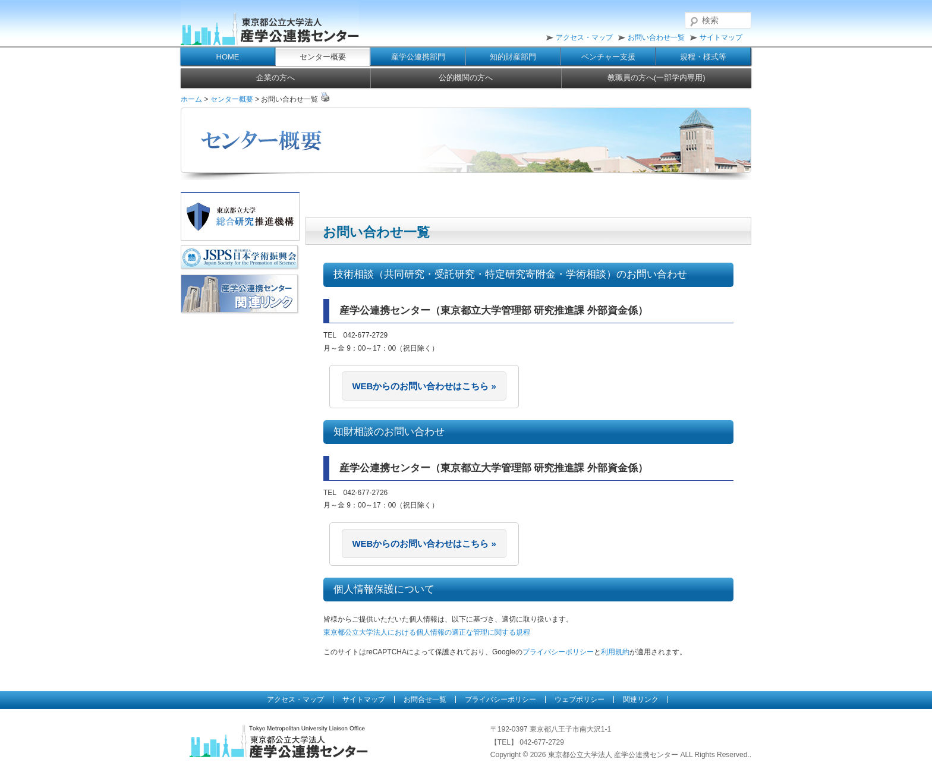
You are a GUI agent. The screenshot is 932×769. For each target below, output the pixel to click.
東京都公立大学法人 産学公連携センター (270, 24)
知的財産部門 (513, 56)
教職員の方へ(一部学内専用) (656, 77)
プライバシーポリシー (558, 652)
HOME (228, 56)
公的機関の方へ (466, 77)
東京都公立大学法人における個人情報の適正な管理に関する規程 (426, 632)
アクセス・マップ (584, 37)
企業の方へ (275, 77)
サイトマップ (721, 37)
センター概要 (323, 56)
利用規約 (615, 652)
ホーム (191, 99)
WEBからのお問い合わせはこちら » (424, 386)
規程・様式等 (703, 56)
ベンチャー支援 (608, 56)
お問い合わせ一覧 (656, 37)
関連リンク (641, 699)
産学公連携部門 (418, 56)
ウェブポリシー (579, 699)
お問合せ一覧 (425, 699)
